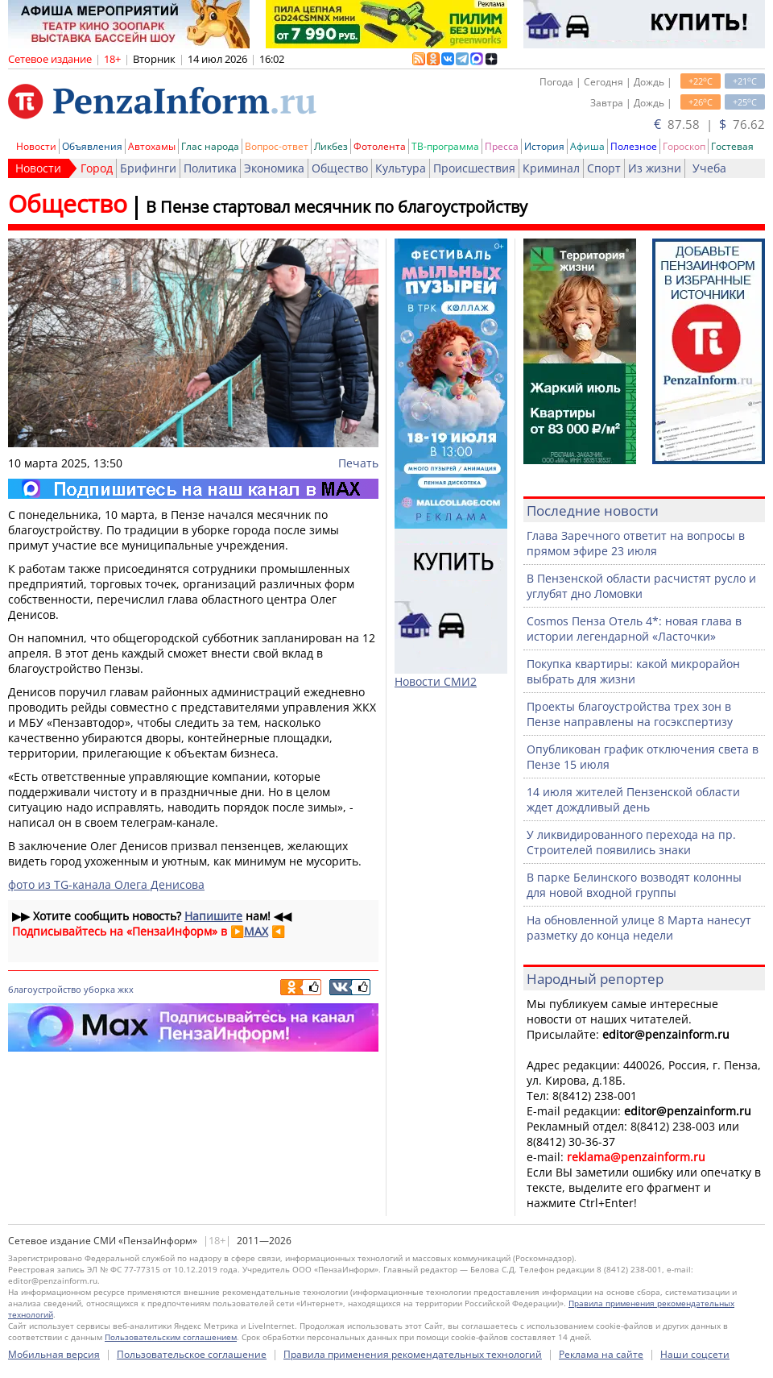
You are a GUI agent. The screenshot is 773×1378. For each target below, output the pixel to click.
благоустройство (44, 989)
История (544, 146)
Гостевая (732, 146)
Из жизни (654, 168)
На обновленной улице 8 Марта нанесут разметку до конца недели (639, 927)
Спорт (604, 168)
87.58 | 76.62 (709, 124)
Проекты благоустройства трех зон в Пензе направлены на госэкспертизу (630, 714)
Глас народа (210, 146)
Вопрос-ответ (276, 146)
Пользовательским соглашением (171, 1337)
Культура (400, 168)
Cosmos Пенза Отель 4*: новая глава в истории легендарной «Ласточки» (634, 628)
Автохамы (152, 146)
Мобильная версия (54, 1354)
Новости (36, 146)
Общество (340, 168)
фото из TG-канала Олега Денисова (106, 884)
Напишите (213, 916)
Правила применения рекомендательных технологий (412, 1354)
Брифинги (148, 168)
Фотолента (379, 146)
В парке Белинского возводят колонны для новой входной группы (634, 885)
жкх (126, 989)
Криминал (551, 168)
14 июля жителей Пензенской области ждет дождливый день (633, 799)
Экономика (274, 168)
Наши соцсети (695, 1354)
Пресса (502, 146)
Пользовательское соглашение (192, 1354)
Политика (210, 168)
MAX (256, 931)
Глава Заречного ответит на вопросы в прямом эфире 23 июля (636, 543)
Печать (358, 463)
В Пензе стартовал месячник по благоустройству (336, 207)
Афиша (587, 146)
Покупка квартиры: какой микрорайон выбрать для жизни (633, 671)
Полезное (633, 146)
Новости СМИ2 (436, 681)
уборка (99, 989)
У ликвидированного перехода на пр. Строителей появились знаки (631, 842)
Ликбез (331, 146)
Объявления (92, 146)
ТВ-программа (445, 146)
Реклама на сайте (601, 1354)
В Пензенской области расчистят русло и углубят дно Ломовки (641, 586)
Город (97, 168)
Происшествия (474, 168)
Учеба (709, 168)
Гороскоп (684, 146)
